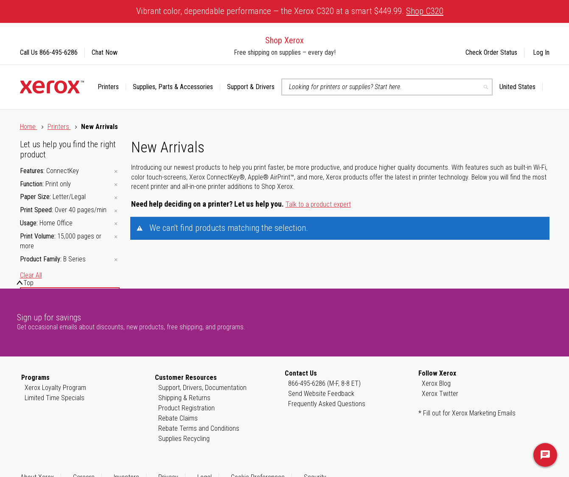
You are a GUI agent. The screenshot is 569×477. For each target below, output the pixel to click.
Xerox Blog (436, 383)
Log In (541, 52)
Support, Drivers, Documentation (202, 388)
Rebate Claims (178, 418)
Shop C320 (424, 11)
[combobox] (387, 87)
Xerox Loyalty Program (55, 388)
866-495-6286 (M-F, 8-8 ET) (324, 383)
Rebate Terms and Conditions (198, 428)
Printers (59, 127)
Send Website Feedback (321, 394)
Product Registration (186, 408)
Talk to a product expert (318, 204)
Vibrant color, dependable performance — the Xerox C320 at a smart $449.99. (289, 11)
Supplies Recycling (184, 439)
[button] (521, 87)
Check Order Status (491, 52)
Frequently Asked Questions (326, 404)
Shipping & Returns (184, 398)
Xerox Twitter (440, 394)
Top (28, 283)
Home (28, 127)
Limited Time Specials (54, 398)
